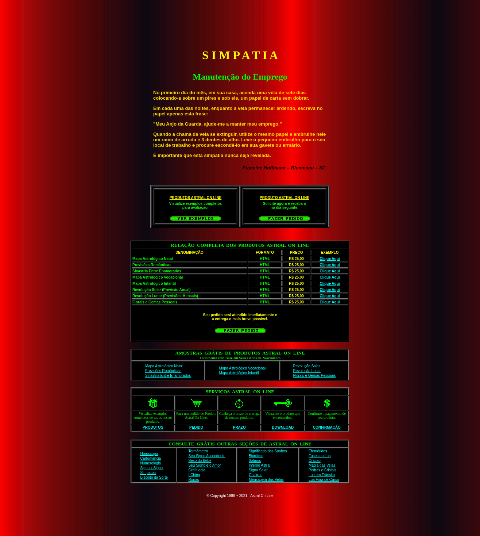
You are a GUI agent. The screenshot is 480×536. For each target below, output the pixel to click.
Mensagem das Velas (266, 480)
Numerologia (150, 463)
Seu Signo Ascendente (207, 456)
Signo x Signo (151, 468)
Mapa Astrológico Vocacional (242, 368)
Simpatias (148, 473)
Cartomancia (150, 458)
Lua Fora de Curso (324, 480)
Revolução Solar (306, 366)
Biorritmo (256, 456)
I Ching (194, 475)
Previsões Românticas (163, 371)
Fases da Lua (320, 456)
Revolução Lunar (307, 371)
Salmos (255, 461)
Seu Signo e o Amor (205, 465)
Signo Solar (258, 470)
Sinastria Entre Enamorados (168, 376)
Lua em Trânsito (322, 475)
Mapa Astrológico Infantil (239, 373)
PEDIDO (196, 427)
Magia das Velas (322, 465)
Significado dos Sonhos (268, 451)
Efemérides (318, 451)
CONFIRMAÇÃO (327, 427)
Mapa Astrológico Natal (164, 366)
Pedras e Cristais (322, 470)
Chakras (255, 475)
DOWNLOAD (283, 427)
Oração (315, 461)
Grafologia (197, 470)
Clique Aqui (330, 259)
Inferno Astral (259, 465)
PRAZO (239, 427)
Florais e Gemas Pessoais (314, 376)
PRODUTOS (153, 427)
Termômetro (198, 451)
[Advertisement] (240, 23)
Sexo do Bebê (200, 461)
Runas (194, 480)
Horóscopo (149, 454)
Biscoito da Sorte (154, 477)
